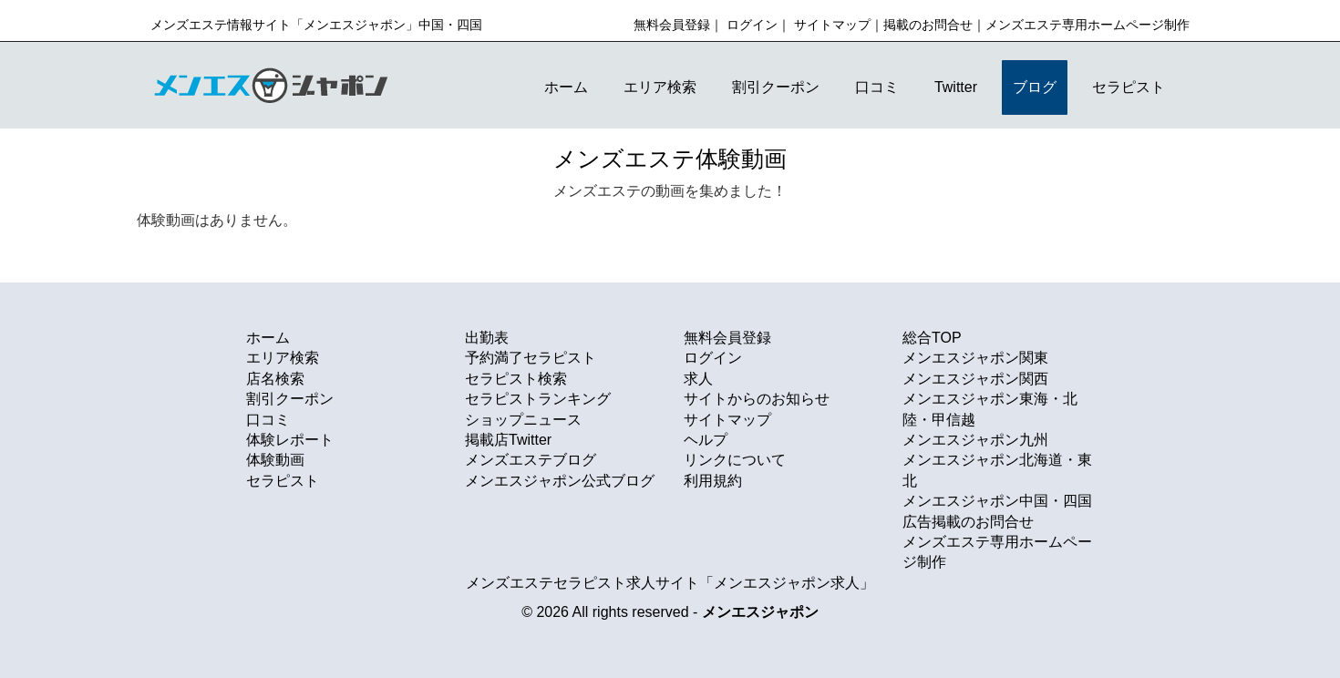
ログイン (752, 24)
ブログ (1035, 87)
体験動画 (275, 459)
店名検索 (275, 378)
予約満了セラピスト (530, 357)
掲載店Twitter (508, 439)
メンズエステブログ (530, 459)
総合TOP (932, 337)
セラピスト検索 (516, 378)
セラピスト (1128, 87)
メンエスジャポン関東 (975, 357)
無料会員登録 (672, 24)
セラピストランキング (538, 398)
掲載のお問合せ (928, 24)
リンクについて (735, 459)
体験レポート (290, 439)
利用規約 (713, 480)
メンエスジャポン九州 (975, 439)
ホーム (566, 87)
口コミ (877, 87)
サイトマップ (832, 24)
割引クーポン (775, 87)
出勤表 (487, 337)
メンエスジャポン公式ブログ (560, 480)
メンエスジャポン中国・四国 (997, 500)
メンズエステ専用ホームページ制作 (1087, 24)
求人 (698, 378)
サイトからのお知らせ (757, 398)
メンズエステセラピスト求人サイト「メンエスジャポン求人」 (670, 583)
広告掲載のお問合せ (968, 521)
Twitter (955, 87)
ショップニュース (523, 419)
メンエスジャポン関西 (975, 378)
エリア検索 (660, 87)
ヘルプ (705, 439)
